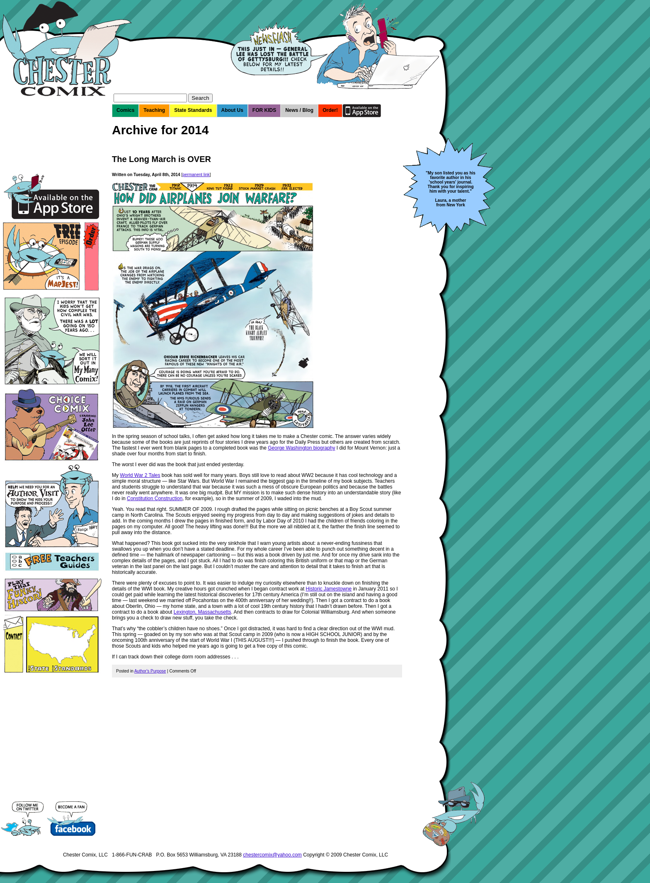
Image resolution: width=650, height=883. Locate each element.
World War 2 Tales (140, 475)
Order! (330, 110)
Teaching (154, 110)
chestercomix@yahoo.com (272, 855)
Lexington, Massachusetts (202, 612)
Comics (125, 110)
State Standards (193, 110)
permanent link (196, 174)
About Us (232, 110)
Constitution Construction (154, 498)
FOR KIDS (264, 110)
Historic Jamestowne (329, 589)
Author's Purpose (150, 671)
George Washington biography (301, 448)
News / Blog (299, 110)
